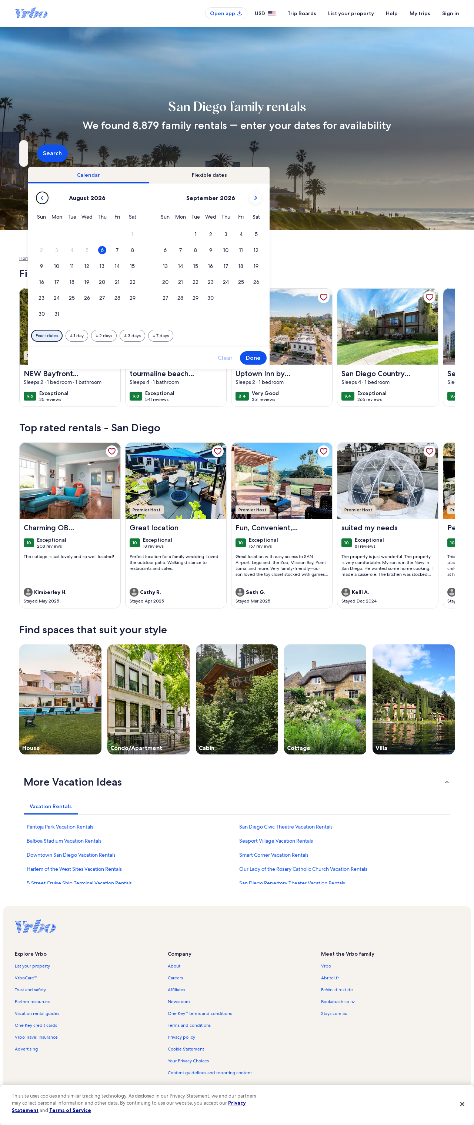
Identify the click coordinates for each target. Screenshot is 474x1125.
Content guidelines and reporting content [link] (210, 1073)
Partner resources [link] (32, 1002)
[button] (259, 234)
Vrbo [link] (326, 966)
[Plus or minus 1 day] (204, 336)
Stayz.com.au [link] (334, 1013)
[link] (112, 297)
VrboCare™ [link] (26, 978)
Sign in (450, 13)
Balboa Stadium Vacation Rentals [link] (64, 840)
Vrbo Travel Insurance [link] (36, 1037)
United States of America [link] (64, 258)
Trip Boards (301, 13)
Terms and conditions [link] (189, 1025)
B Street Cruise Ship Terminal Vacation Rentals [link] (79, 883)
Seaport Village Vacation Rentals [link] (276, 840)
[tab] (216, 175)
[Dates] (219, 153)
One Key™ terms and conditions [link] (200, 1013)
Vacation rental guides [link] (37, 1013)
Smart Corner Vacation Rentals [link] (273, 855)
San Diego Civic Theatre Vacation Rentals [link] (286, 826)
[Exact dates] (174, 336)
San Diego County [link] (139, 258)
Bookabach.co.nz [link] (338, 1002)
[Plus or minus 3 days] (260, 336)
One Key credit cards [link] (36, 1025)
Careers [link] (175, 978)
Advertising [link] (26, 1049)
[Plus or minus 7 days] (288, 336)
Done (380, 357)
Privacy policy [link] (181, 1037)
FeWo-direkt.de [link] (337, 990)
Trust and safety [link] (30, 990)
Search (434, 153)
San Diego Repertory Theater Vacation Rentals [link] (292, 883)
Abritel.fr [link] (330, 978)
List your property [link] (32, 966)
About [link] (174, 966)
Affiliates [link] (176, 990)
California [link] (104, 258)
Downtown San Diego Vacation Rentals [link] (71, 855)
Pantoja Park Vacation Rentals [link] (60, 826)
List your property (351, 13)
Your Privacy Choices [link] (188, 1061)
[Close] (462, 1104)
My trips (420, 13)
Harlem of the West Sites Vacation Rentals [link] (74, 869)
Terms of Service (70, 1110)
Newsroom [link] (179, 1002)
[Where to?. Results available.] (87, 153)
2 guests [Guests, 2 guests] (315, 156)
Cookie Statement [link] (186, 1049)
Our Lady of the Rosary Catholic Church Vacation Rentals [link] (303, 869)
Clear (352, 357)
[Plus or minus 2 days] (231, 336)
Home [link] (25, 258)
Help (392, 13)
